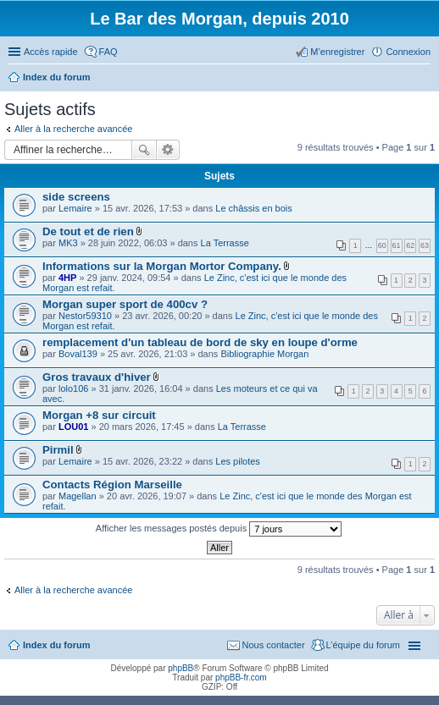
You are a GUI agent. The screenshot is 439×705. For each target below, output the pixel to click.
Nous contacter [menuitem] (273, 645)
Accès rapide (51, 52)
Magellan (77, 496)
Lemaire (75, 208)
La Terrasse (225, 243)
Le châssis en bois (253, 208)
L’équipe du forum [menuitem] (363, 645)
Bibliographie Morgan (264, 354)
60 (382, 245)
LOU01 (73, 426)
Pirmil (58, 449)
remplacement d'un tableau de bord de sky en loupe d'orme (200, 342)
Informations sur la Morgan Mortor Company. (161, 266)
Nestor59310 (85, 316)
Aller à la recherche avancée (73, 129)
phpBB (180, 668)
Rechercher (144, 150)
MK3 (68, 243)
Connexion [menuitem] (408, 52)
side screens (76, 196)
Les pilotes (237, 461)
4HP (67, 278)
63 (424, 245)
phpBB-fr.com (241, 677)
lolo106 (73, 388)
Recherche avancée (168, 150)
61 (396, 245)
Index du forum (56, 645)
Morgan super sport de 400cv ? (125, 304)
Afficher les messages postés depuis (219, 529)
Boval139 (77, 354)
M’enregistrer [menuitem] (337, 52)
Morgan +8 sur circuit (99, 415)
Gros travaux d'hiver (96, 377)
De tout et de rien (88, 231)
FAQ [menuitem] (108, 52)
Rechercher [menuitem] (424, 78)
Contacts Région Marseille (112, 484)
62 (410, 245)
